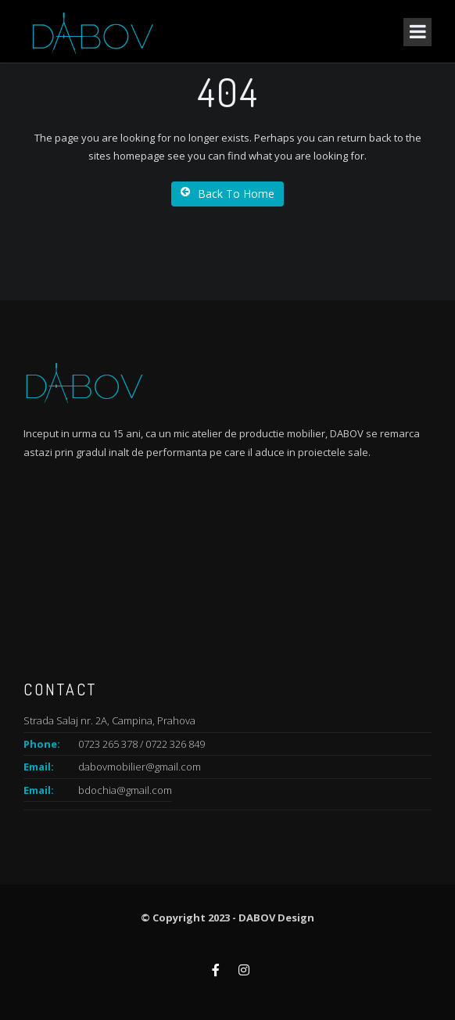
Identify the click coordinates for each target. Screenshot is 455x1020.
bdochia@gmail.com (125, 790)
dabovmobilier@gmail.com (139, 767)
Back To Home (227, 193)
